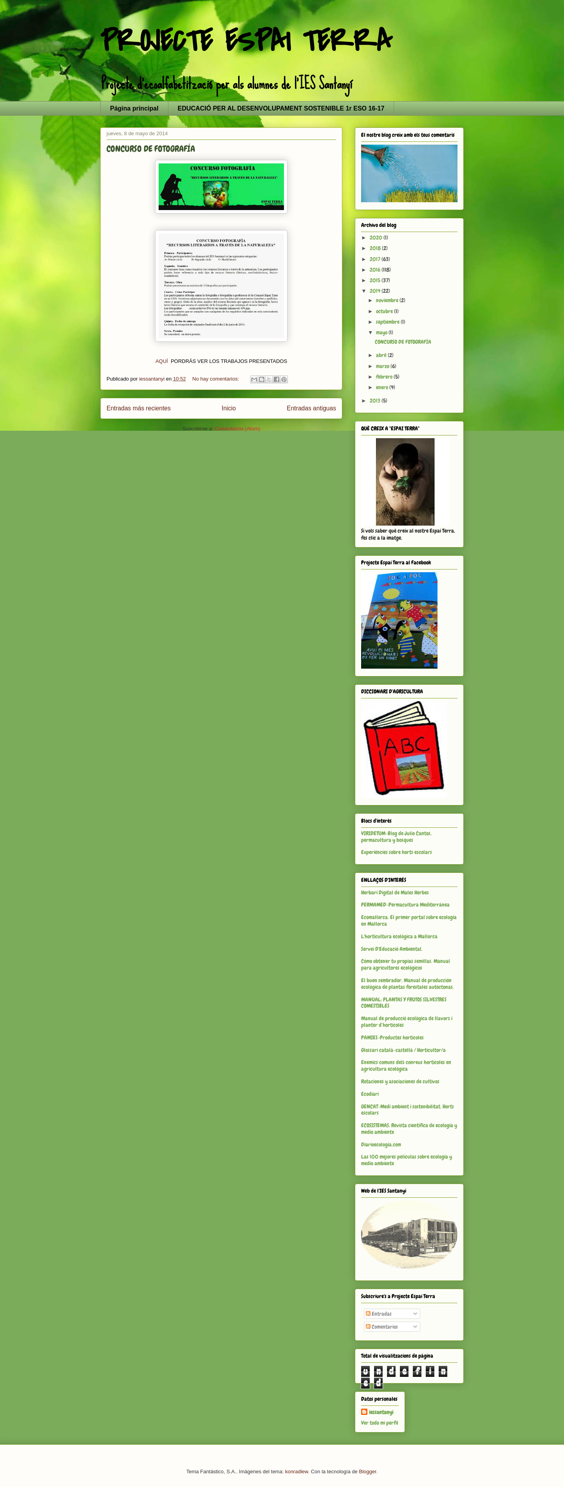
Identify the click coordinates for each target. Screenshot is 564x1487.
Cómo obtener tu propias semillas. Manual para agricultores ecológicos (405, 964)
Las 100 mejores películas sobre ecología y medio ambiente (406, 1160)
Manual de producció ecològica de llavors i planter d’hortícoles (406, 1021)
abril (382, 355)
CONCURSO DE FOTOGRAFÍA (151, 148)
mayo (382, 332)
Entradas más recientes (139, 408)
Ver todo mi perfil (379, 1422)
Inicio (229, 408)
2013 (375, 400)
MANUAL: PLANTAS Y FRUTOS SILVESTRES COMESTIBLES (403, 1003)
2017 (375, 259)
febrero (385, 376)
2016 (375, 269)
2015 (375, 280)
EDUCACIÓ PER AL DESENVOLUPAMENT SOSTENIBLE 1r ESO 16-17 (281, 108)
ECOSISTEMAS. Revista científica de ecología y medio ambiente (409, 1128)
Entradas (379, 1313)
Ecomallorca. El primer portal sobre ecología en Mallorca (409, 920)
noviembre (388, 300)
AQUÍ (162, 361)
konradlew (296, 1471)
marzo (383, 366)
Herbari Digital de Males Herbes (395, 892)
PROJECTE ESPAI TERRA (246, 41)
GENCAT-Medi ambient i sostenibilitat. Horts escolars (407, 1110)
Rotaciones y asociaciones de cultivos (400, 1081)
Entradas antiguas (311, 408)
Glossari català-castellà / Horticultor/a (403, 1050)
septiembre (388, 321)
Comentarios (382, 1326)
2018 (376, 248)
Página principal (134, 108)
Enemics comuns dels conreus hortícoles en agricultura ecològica (406, 1065)
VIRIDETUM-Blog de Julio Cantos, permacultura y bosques (396, 836)
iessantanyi (381, 1412)
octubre (385, 311)
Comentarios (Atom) (237, 429)
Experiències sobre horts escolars (396, 852)
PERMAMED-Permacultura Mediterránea (405, 904)
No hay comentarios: (216, 379)
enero (382, 387)
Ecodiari (370, 1093)
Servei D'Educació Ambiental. (392, 948)
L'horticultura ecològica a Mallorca (399, 936)
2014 (375, 290)
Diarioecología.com (381, 1144)
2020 (376, 237)
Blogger (367, 1471)
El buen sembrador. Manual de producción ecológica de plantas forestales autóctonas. (407, 983)
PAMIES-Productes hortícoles (392, 1037)
